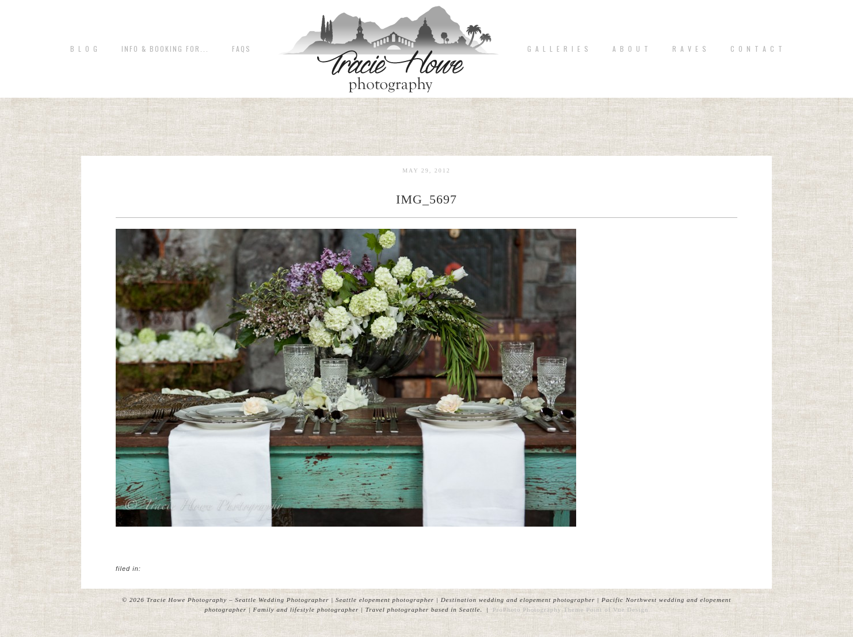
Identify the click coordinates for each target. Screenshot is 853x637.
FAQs (241, 48)
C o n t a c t (756, 48)
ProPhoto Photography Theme (538, 609)
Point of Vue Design (617, 609)
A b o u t (630, 48)
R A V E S (689, 48)
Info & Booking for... (165, 48)
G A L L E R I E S (558, 48)
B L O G (84, 48)
